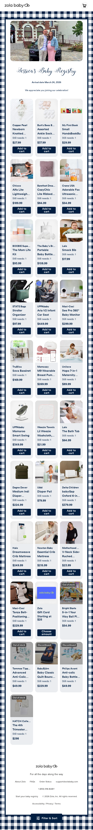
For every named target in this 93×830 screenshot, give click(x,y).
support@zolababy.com (67, 782)
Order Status (45, 782)
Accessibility (38, 804)
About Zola (20, 782)
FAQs (32, 782)
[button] (21, 112)
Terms (58, 804)
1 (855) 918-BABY (46, 789)
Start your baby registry (27, 796)
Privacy (49, 804)
